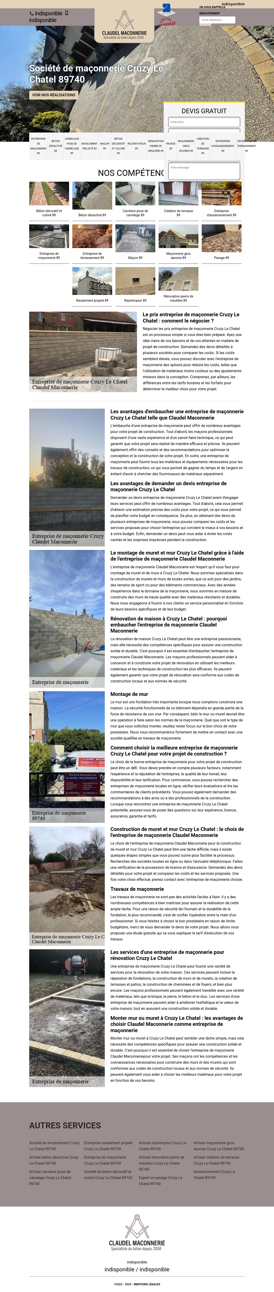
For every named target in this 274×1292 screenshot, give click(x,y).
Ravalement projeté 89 (90, 146)
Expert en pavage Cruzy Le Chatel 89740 (160, 1181)
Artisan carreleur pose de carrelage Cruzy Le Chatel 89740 (50, 1177)
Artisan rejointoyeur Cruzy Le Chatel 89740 (162, 1146)
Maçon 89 (104, 146)
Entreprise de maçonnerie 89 (38, 146)
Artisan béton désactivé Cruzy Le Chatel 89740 (53, 1160)
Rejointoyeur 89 (136, 146)
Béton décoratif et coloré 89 (118, 146)
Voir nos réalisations (53, 95)
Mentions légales (147, 1284)
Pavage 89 (170, 146)
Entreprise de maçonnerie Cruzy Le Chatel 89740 (105, 1160)
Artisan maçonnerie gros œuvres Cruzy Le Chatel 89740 (219, 1146)
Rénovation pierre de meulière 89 (155, 146)
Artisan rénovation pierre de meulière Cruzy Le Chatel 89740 (161, 1163)
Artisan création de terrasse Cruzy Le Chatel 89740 (216, 1160)
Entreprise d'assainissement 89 (222, 146)
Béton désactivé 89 (55, 146)
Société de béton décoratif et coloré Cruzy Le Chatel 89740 (108, 1174)
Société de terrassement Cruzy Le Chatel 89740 (54, 1146)
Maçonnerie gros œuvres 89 (186, 146)
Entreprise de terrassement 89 (246, 146)
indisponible (45, 13)
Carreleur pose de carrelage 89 (72, 146)
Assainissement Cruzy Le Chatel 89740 (214, 1174)
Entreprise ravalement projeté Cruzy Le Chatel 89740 (108, 1146)
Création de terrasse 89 (203, 146)
